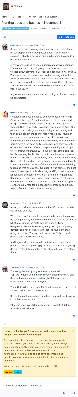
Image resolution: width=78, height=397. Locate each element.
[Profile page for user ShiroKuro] (5, 47)
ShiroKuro (14, 45)
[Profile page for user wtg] (5, 205)
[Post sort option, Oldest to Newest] (5, 36)
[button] (4, 393)
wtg (12, 203)
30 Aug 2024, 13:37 (30, 113)
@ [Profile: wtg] (34, 271)
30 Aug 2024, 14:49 (35, 267)
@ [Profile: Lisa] (22, 271)
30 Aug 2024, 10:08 (35, 45)
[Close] (73, 331)
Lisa (12, 113)
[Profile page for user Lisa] (5, 114)
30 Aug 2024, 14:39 (30, 203)
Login (18, 372)
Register (9, 372)
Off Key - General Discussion (15, 28)
